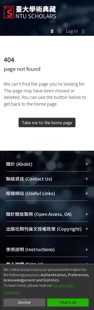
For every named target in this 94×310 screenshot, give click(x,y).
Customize (12, 292)
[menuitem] (59, 31)
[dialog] (47, 287)
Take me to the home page (47, 122)
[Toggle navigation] (83, 31)
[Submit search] (52, 31)
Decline (24, 302)
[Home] (30, 10)
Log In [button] (72, 31)
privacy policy (63, 285)
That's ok (67, 302)
